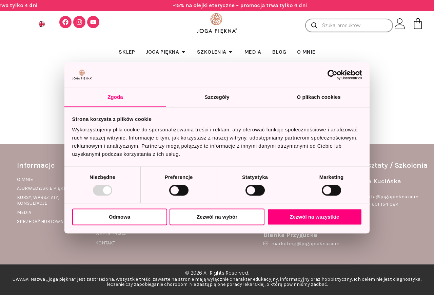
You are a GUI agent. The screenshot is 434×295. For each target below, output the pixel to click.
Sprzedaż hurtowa (40, 221)
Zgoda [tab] (115, 97)
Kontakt (105, 243)
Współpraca (110, 234)
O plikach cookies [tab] (318, 97)
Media (24, 212)
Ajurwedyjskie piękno (43, 188)
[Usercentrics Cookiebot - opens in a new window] (332, 75)
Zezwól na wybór (217, 217)
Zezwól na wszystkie (314, 217)
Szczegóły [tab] (216, 97)
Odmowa (119, 217)
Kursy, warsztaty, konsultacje (38, 200)
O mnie (25, 179)
